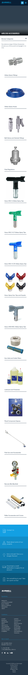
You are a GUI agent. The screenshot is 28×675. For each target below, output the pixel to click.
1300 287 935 (5, 648)
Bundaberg (17, 628)
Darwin (16, 618)
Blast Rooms (5, 603)
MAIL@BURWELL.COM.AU (8, 649)
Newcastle (4, 625)
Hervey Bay (17, 629)
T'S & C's (14, 672)
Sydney (3, 618)
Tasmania (16, 633)
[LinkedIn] (8, 652)
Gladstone (17, 626)
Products (4, 600)
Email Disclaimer (14, 666)
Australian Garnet (6, 602)
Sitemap (14, 670)
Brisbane (4, 620)
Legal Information (14, 667)
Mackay (16, 622)
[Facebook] (2, 652)
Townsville (17, 620)
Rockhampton (18, 623)
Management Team (14, 669)
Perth (3, 623)
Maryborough (18, 631)
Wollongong (5, 626)
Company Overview (14, 665)
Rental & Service (6, 605)
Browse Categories (14, 39)
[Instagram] (5, 652)
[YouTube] (11, 652)
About (3, 608)
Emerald (16, 625)
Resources (4, 607)
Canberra (4, 631)
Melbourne (4, 622)
